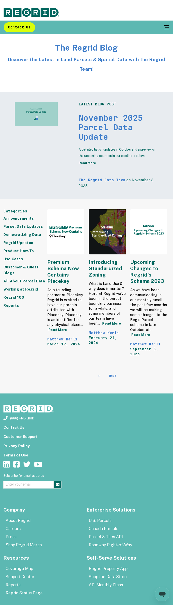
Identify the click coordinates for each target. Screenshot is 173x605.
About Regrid (18, 520)
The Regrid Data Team (102, 180)
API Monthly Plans (106, 584)
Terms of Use (15, 455)
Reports (11, 305)
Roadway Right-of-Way (110, 544)
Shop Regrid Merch (24, 544)
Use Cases (13, 259)
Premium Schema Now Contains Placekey (63, 271)
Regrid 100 (13, 297)
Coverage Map (19, 568)
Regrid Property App (108, 568)
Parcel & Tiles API (106, 536)
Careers (13, 528)
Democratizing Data (22, 235)
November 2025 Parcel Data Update (111, 127)
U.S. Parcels (100, 520)
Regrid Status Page (24, 593)
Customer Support (20, 436)
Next (112, 376)
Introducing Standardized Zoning (105, 268)
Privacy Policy (16, 446)
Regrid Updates (18, 243)
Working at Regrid (20, 289)
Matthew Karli (62, 339)
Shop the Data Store (108, 576)
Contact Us (19, 27)
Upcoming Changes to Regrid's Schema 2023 (147, 271)
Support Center (20, 576)
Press (11, 536)
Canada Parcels (103, 528)
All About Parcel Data (24, 281)
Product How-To (18, 251)
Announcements (18, 218)
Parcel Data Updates (23, 226)
